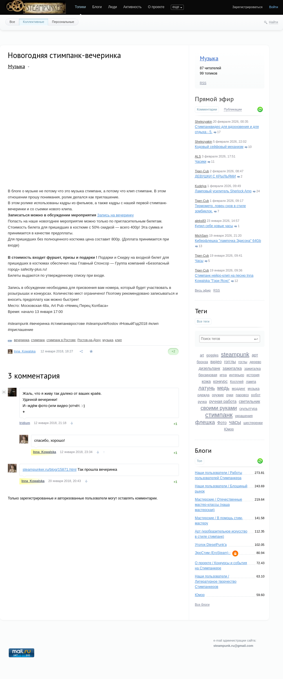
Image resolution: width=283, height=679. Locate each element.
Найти (273, 22)
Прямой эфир (214, 99)
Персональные (63, 21)
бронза (202, 362)
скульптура (248, 409)
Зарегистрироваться (247, 7)
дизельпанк (209, 368)
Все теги (203, 321)
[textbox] (229, 339)
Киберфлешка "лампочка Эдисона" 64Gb (228, 241)
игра (222, 375)
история (253, 375)
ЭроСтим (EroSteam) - (213, 553)
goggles (212, 355)
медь (223, 388)
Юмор (229, 429)
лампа (251, 382)
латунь (206, 388)
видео (216, 361)
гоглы (242, 362)
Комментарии (207, 109)
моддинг (238, 389)
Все (12, 21)
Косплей (237, 382)
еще (176, 7)
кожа (206, 381)
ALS (198, 156)
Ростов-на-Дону (89, 340)
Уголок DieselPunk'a (211, 545)
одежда (203, 395)
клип (118, 340)
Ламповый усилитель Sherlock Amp (223, 191)
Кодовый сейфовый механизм (219, 147)
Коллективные (33, 21)
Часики (200, 162)
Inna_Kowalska (25, 351)
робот (255, 395)
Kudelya (200, 186)
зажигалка (232, 368)
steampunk (235, 354)
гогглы (230, 361)
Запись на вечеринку (115, 215)
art (202, 355)
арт (255, 355)
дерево (255, 362)
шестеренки (252, 423)
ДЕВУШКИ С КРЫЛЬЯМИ (215, 176)
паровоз (242, 395)
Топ (199, 461)
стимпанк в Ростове (61, 340)
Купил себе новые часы (214, 226)
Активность (132, 7)
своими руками (219, 408)
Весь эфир (203, 290)
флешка (205, 422)
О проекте (156, 7)
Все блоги (202, 604)
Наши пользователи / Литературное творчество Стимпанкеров (215, 581)
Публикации (233, 109)
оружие (218, 395)
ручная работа (222, 401)
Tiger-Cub (202, 171)
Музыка (209, 58)
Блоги (97, 7)
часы (235, 422)
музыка (254, 389)
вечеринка (21, 340)
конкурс (220, 381)
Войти (273, 7)
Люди (112, 7)
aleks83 (200, 220)
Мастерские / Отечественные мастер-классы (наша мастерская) (218, 504)
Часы (199, 261)
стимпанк (219, 415)
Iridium (24, 423)
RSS (203, 83)
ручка (202, 402)
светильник (249, 401)
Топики (80, 7)
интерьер (236, 375)
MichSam (201, 235)
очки (229, 395)
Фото (221, 422)
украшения (244, 416)
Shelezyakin (203, 121)
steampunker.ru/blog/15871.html (50, 469)
